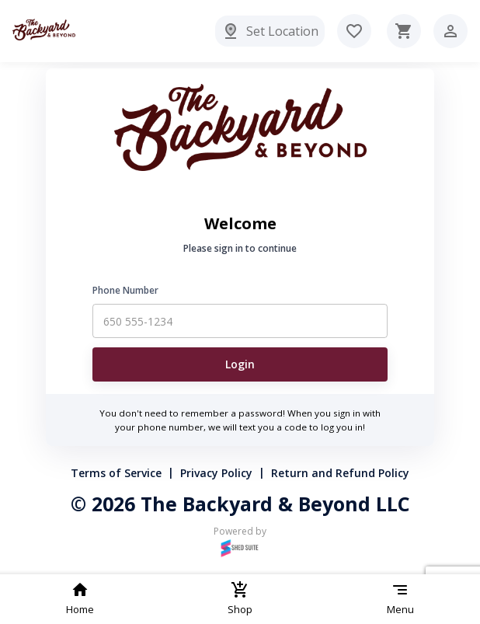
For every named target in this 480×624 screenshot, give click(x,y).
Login (240, 364)
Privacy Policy (216, 472)
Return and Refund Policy (340, 472)
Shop (240, 598)
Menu (400, 598)
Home (80, 598)
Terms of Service (116, 472)
